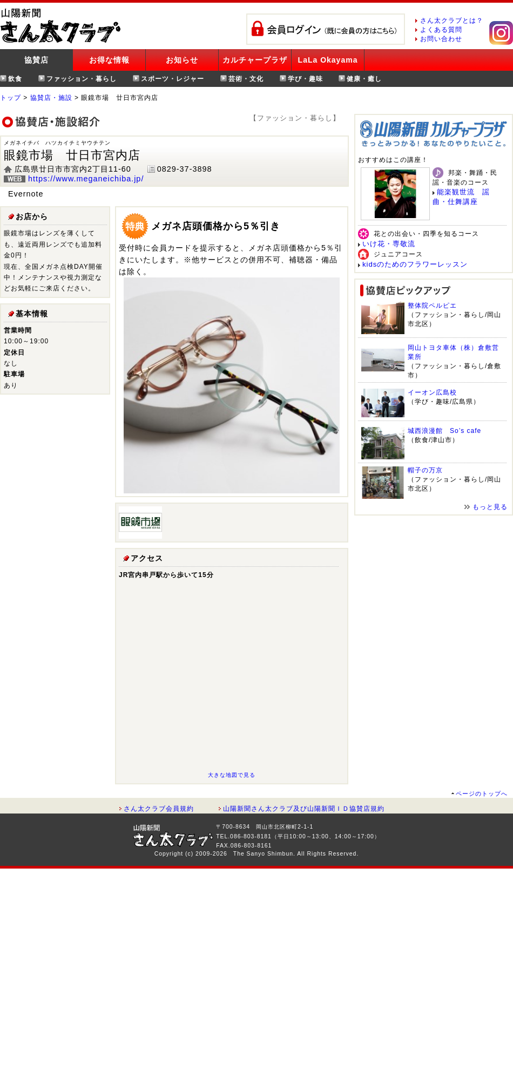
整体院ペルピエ (432, 305)
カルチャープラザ (254, 60)
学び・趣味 (305, 79)
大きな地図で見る (231, 775)
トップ (10, 97)
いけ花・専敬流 (388, 244)
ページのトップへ (482, 793)
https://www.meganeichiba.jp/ (86, 178)
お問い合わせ (441, 39)
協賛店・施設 (51, 97)
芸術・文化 (246, 79)
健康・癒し (364, 79)
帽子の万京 (425, 470)
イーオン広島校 (432, 392)
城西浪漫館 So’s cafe (444, 431)
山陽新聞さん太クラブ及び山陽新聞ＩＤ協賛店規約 (303, 808)
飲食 (15, 79)
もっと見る (490, 507)
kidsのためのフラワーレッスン (415, 264)
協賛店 (36, 60)
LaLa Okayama (328, 60)
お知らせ (182, 60)
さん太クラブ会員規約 (159, 808)
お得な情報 (109, 60)
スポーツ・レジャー (172, 79)
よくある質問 (441, 29)
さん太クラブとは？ (451, 20)
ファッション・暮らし (81, 79)
